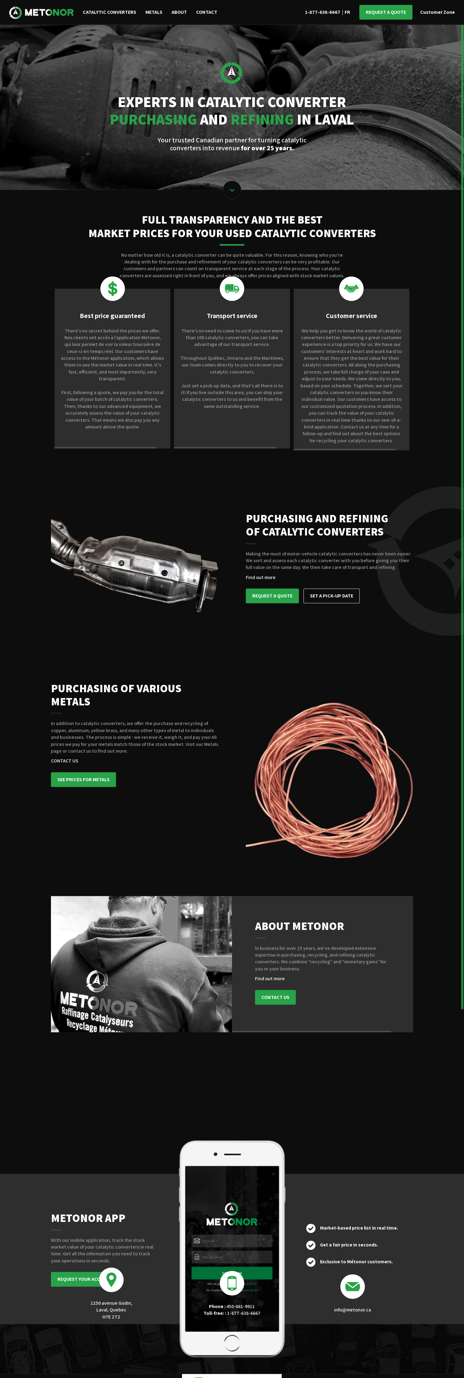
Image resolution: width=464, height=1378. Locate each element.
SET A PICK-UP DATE (331, 596)
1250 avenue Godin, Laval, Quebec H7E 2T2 (111, 1310)
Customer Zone (437, 12)
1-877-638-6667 (322, 12)
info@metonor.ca (352, 1310)
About (179, 12)
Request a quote (386, 12)
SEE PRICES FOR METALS (83, 779)
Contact (206, 12)
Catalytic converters (109, 12)
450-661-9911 (232, 1306)
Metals (153, 12)
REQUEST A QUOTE (272, 596)
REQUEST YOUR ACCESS (82, 1265)
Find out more (261, 577)
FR (347, 12)
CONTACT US (64, 761)
